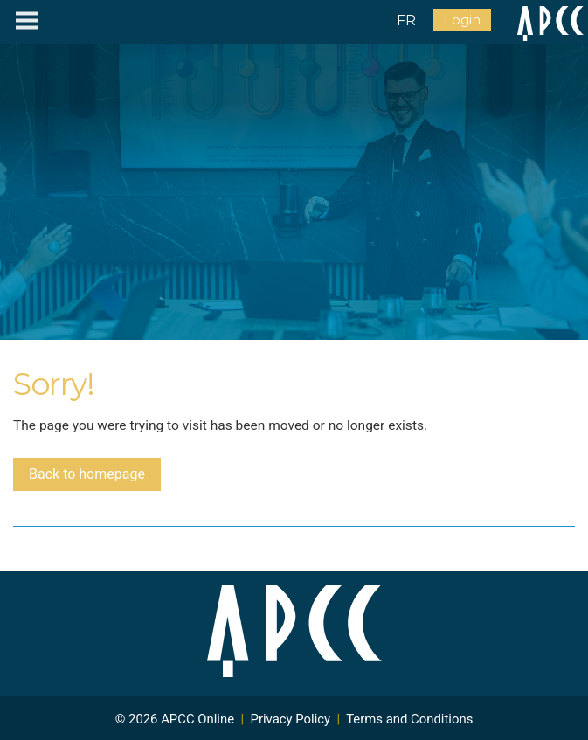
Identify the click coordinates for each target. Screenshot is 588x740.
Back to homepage (87, 474)
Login (462, 20)
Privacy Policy (291, 719)
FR (406, 20)
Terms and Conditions (409, 719)
